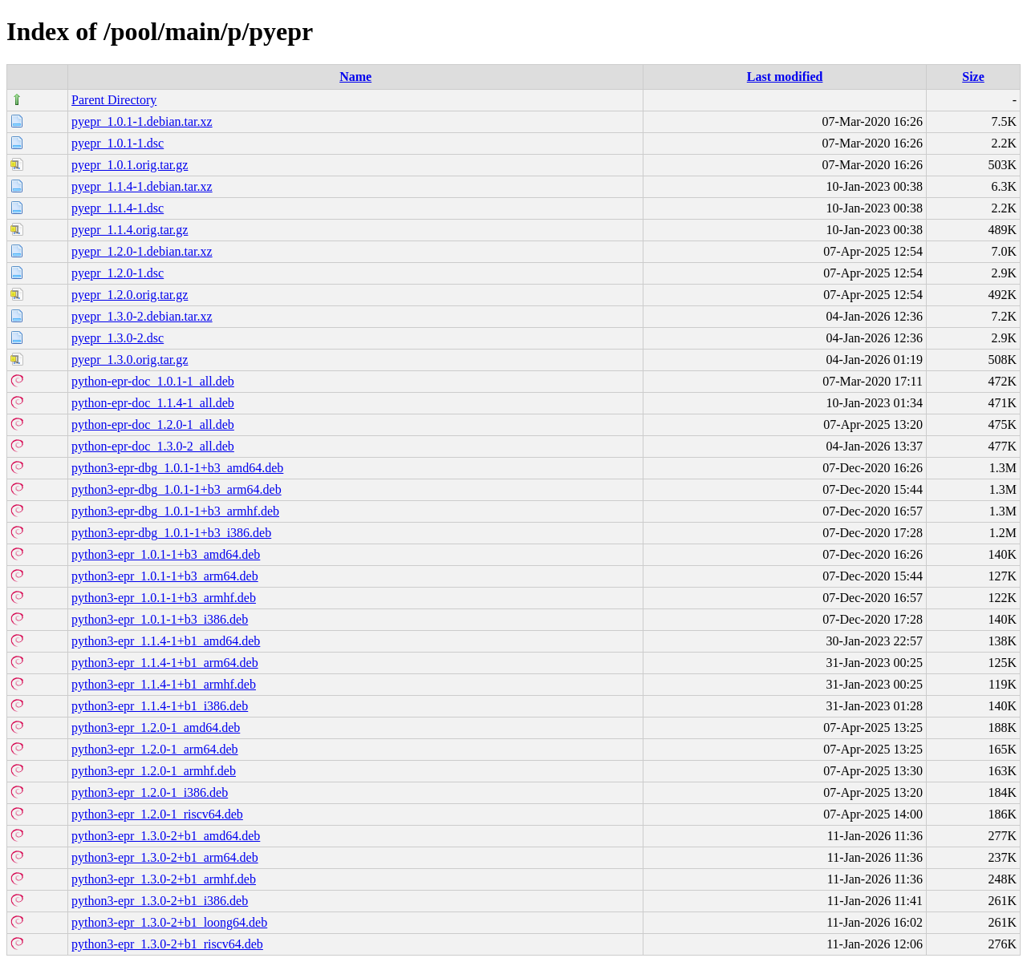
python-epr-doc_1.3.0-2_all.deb (152, 446)
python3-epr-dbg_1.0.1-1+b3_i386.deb (171, 533)
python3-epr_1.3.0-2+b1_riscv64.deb (167, 944)
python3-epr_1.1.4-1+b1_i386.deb (159, 706)
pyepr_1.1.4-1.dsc (117, 208)
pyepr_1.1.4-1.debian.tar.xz (142, 186)
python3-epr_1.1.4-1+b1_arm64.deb (164, 662)
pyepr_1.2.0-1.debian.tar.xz (142, 251)
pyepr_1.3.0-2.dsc (117, 338)
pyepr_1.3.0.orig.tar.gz (129, 359)
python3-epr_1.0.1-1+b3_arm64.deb (164, 576)
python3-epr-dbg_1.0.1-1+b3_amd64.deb (177, 468)
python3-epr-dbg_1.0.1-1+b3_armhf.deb (175, 511)
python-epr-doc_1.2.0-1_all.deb (152, 424)
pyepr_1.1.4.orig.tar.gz (129, 229)
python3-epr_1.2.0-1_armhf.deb (153, 771)
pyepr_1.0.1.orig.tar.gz (129, 165)
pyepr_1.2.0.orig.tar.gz (129, 294)
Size (973, 76)
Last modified (785, 76)
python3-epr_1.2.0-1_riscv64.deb (157, 814)
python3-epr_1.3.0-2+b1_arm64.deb (164, 857)
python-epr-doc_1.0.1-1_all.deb (152, 381)
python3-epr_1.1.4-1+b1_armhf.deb (163, 684)
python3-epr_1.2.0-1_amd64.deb (155, 727)
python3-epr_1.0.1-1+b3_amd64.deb (165, 554)
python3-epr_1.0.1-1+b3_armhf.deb (163, 597)
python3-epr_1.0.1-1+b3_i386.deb (159, 619)
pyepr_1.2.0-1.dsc (117, 273)
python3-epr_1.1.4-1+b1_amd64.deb (165, 641)
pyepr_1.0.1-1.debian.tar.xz (142, 121)
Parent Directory (113, 100)
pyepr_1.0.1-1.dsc (117, 143)
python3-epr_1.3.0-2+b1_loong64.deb (169, 922)
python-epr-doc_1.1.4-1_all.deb (152, 403)
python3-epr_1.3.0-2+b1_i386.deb (159, 900)
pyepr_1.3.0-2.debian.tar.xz (142, 316)
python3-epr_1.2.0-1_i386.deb (149, 792)
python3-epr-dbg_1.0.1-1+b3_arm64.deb (176, 489)
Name (355, 76)
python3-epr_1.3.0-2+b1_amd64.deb (165, 836)
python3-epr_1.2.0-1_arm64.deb (154, 749)
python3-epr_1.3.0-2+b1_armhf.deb (163, 879)
